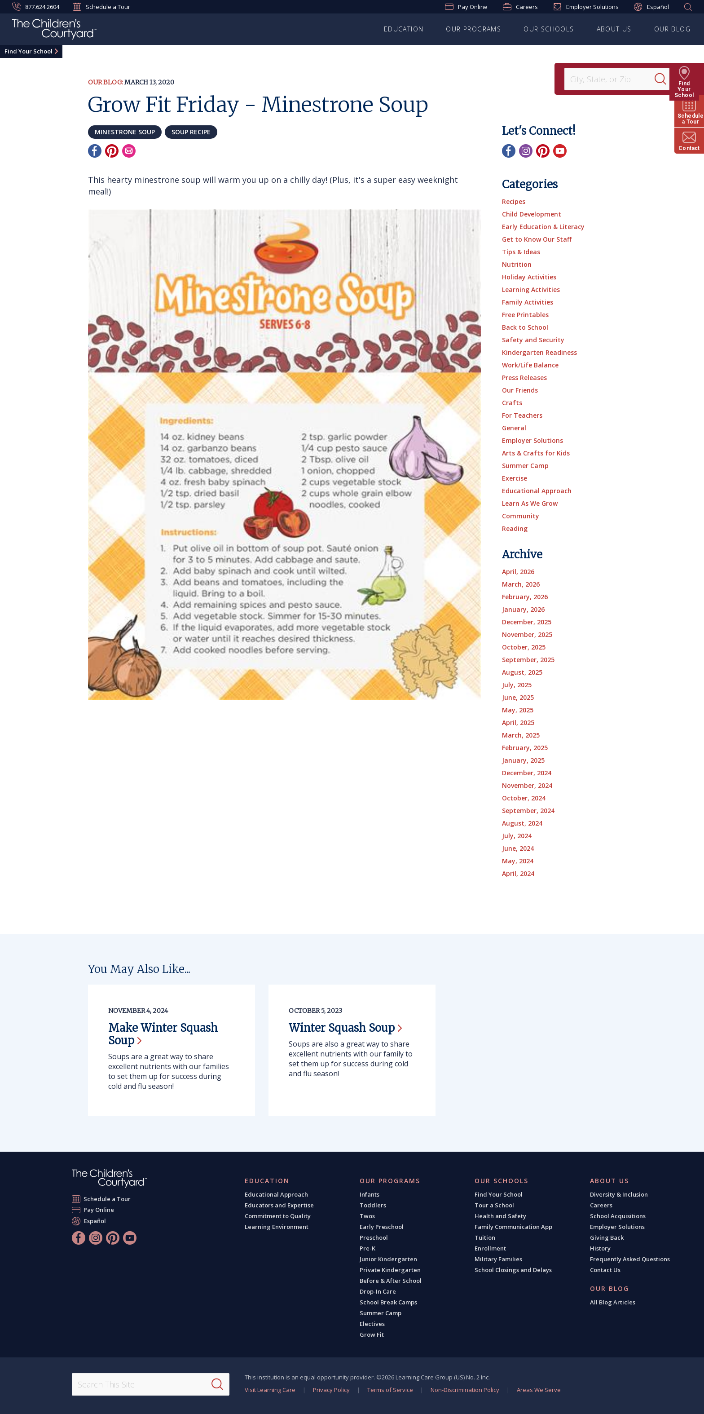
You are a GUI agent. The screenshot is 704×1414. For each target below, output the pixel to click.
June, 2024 (518, 848)
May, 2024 (517, 861)
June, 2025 (518, 697)
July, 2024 (517, 835)
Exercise (514, 478)
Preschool (374, 1237)
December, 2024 (526, 773)
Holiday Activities (529, 277)
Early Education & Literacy (543, 226)
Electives (372, 1323)
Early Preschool (382, 1226)
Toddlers (373, 1205)
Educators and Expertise (279, 1205)
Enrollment (490, 1248)
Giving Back (607, 1237)
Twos (367, 1216)
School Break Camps (388, 1302)
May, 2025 (517, 710)
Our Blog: (105, 82)
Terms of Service (390, 1390)
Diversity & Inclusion (619, 1194)
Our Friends (520, 390)
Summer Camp (525, 465)
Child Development (531, 214)
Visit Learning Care (270, 1390)
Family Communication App (513, 1226)
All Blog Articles (612, 1302)
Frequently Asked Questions (630, 1259)
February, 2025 (525, 747)
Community (520, 516)
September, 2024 (528, 810)
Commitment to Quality (278, 1216)
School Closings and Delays (513, 1269)
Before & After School (391, 1280)
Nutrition (517, 264)
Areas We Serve (539, 1390)
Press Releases (524, 377)
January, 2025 (523, 760)
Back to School (525, 327)
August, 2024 (522, 823)
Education (404, 29)
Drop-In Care (378, 1291)
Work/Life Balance (530, 365)
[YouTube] (560, 151)
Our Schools (549, 29)
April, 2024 (518, 873)
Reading (515, 528)
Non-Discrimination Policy (465, 1390)
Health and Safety (500, 1216)
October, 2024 (524, 798)
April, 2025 (518, 722)
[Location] (612, 79)
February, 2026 (525, 596)
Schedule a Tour (101, 7)
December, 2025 (526, 622)
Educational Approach (537, 490)
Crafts (512, 402)
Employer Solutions (586, 7)
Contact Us (605, 1269)
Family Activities (527, 302)
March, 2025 (521, 735)
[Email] (129, 151)
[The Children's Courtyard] (54, 30)
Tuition (485, 1237)
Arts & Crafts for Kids (536, 453)
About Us (614, 29)
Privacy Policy (331, 1390)
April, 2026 (518, 571)
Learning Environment (276, 1226)
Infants (369, 1194)
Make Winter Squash (163, 1034)
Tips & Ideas (521, 251)
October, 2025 (524, 647)
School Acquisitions (618, 1216)
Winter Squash (345, 1028)
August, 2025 (522, 672)
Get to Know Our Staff (537, 239)
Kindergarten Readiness (539, 352)
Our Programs (473, 29)
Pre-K (367, 1248)
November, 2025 (527, 634)
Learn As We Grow (530, 503)
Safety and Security (533, 340)
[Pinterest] (112, 151)
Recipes (513, 201)
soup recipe (191, 132)
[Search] (665, 79)
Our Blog (672, 29)
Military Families (498, 1259)
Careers (520, 7)
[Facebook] (94, 151)
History (600, 1248)
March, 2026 (521, 584)
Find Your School (28, 51)
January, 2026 (523, 609)
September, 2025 (528, 659)
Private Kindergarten (390, 1269)
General (514, 428)
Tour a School (494, 1205)
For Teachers (522, 415)
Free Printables (525, 314)
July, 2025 (517, 684)
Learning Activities (531, 289)
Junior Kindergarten (388, 1259)
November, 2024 (527, 785)
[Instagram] (525, 151)
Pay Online (466, 7)
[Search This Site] (150, 1384)
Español (651, 7)
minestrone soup (125, 132)
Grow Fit (372, 1334)
